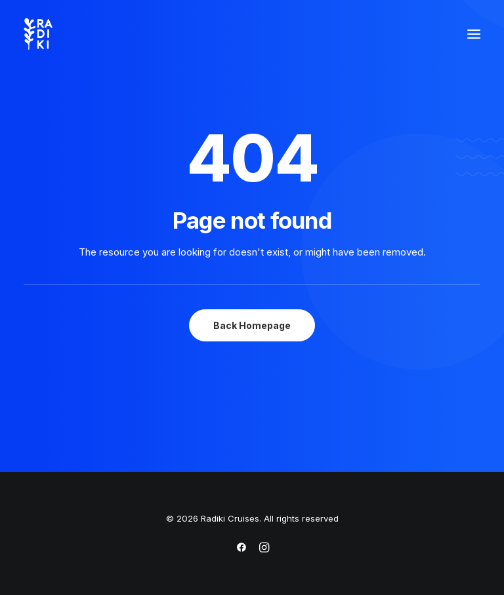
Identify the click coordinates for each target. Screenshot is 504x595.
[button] (474, 34)
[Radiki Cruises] (38, 34)
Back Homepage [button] (252, 325)
